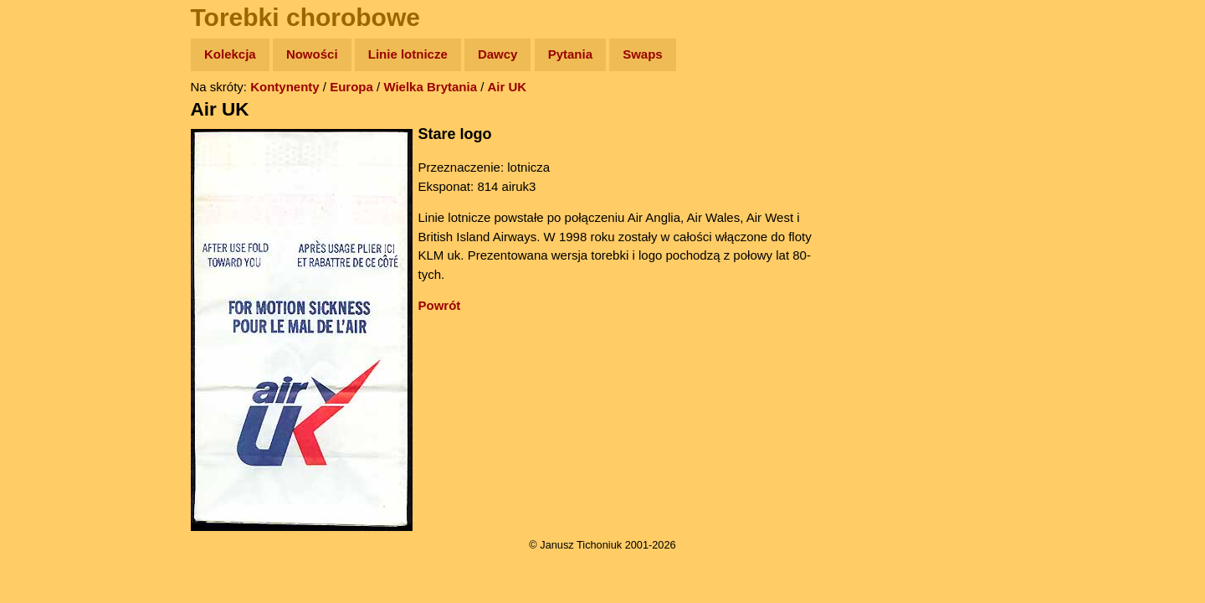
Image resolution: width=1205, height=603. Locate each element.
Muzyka (50, 248)
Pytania (570, 54)
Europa (351, 87)
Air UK (507, 87)
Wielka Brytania (430, 87)
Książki (49, 216)
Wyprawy (55, 119)
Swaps (643, 54)
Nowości (312, 54)
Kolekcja (230, 54)
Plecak (48, 281)
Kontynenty (285, 87)
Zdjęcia (49, 152)
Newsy (48, 184)
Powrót (439, 305)
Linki (42, 313)
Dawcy (498, 54)
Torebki (50, 345)
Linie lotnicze (408, 54)
